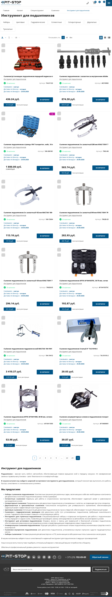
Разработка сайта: (94, 593)
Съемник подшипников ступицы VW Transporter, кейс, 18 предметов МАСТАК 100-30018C (40, 144)
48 (67, 37)
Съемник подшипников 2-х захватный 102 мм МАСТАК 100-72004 (30, 212)
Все (71, 37)
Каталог (20, 10)
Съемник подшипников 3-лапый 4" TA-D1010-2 (78, 349)
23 (72, 458)
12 (63, 37)
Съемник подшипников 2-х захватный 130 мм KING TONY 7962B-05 (31, 281)
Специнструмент (37, 10)
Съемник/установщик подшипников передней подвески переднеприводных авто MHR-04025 (43, 76)
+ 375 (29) (75, 557)
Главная (6, 10)
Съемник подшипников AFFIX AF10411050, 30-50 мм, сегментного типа (32, 417)
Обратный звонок (100, 557)
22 (67, 458)
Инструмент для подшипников (15, 79)
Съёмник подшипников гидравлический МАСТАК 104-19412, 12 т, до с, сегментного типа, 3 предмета (45, 349)
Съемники (55, 10)
